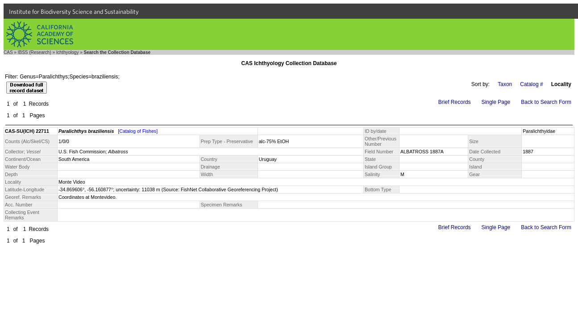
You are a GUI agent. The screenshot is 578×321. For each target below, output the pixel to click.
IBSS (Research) (34, 52)
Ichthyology (67, 52)
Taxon (505, 84)
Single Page (496, 102)
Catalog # (531, 84)
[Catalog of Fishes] (138, 131)
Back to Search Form (546, 102)
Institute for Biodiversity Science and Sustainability (74, 11)
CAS (8, 52)
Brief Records (454, 102)
